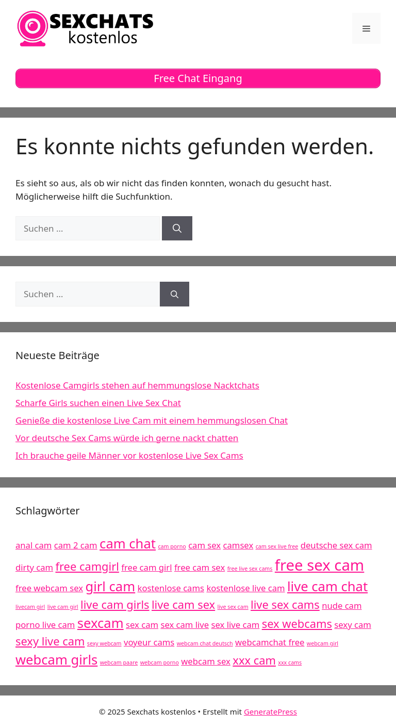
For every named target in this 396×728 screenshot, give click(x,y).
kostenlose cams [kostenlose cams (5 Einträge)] (171, 588)
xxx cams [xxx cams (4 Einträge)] (290, 662)
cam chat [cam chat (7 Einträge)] (128, 544)
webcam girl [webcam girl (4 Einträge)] (322, 643)
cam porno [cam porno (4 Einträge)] (172, 546)
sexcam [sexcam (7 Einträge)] (100, 623)
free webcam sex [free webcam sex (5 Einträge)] (49, 588)
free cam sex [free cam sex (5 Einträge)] (199, 567)
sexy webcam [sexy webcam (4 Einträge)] (104, 643)
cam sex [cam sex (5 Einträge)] (204, 545)
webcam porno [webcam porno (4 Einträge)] (159, 662)
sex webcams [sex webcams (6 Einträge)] (297, 623)
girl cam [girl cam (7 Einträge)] (110, 586)
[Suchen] (177, 228)
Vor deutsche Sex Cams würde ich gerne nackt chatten (126, 438)
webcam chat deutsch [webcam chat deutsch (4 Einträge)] (205, 643)
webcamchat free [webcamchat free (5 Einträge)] (269, 642)
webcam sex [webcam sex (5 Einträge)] (205, 661)
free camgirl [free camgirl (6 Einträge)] (87, 566)
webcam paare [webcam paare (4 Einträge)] (119, 662)
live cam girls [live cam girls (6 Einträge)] (115, 604)
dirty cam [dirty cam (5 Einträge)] (34, 567)
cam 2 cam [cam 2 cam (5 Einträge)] (75, 545)
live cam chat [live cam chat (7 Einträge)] (327, 586)
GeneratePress (270, 711)
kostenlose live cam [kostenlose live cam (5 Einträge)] (245, 588)
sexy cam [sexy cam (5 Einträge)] (352, 624)
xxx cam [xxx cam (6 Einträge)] (254, 660)
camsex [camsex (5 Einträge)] (238, 545)
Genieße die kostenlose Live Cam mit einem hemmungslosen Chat (151, 420)
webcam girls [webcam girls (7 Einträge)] (56, 660)
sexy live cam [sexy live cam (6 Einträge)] (50, 641)
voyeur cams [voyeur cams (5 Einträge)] (149, 642)
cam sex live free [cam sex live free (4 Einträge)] (277, 546)
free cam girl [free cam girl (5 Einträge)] (146, 567)
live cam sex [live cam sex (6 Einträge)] (183, 604)
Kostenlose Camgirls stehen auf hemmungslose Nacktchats (137, 385)
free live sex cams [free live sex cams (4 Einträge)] (250, 568)
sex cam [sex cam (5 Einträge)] (142, 624)
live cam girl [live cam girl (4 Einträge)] (62, 606)
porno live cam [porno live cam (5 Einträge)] (45, 624)
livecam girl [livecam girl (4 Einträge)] (30, 606)
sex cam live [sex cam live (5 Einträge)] (184, 624)
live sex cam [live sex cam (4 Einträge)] (233, 606)
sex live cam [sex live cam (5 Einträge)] (235, 624)
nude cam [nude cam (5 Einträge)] (341, 605)
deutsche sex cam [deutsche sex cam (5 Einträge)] (336, 545)
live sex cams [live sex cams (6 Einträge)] (285, 604)
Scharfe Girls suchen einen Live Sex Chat (98, 403)
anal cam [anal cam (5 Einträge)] (33, 545)
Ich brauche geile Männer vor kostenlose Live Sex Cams (129, 455)
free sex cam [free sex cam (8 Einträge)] (319, 565)
